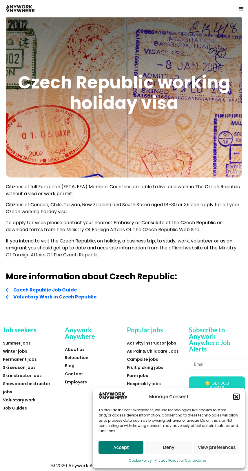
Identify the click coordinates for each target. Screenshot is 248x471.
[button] (236, 397)
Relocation (76, 358)
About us (75, 349)
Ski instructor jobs (22, 375)
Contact (74, 374)
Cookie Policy (140, 460)
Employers (76, 382)
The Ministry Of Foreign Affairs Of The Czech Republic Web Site (127, 229)
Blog (69, 366)
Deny (168, 447)
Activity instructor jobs (151, 343)
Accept (121, 447)
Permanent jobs (20, 359)
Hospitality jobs (144, 384)
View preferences (217, 447)
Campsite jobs (142, 359)
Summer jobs (17, 343)
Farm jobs (137, 375)
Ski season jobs (19, 367)
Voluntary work (19, 400)
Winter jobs (15, 351)
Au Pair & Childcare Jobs (153, 351)
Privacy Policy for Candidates (181, 460)
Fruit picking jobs (145, 367)
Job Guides (15, 408)
